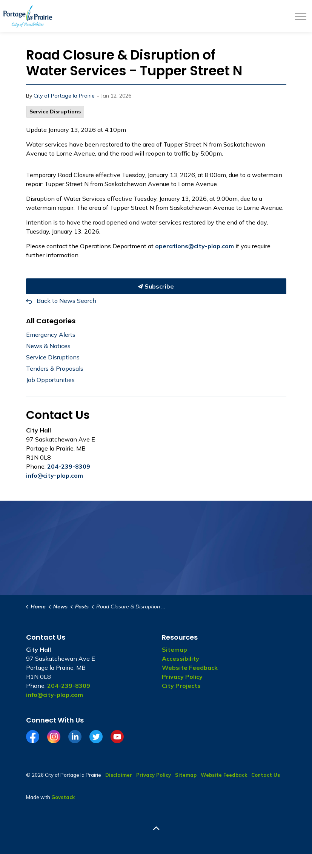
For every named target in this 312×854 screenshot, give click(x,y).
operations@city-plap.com (194, 246)
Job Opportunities (50, 379)
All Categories (50, 320)
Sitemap (174, 649)
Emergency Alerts (50, 334)
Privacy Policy (182, 676)
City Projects (181, 685)
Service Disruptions (55, 111)
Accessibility (180, 658)
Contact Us (265, 775)
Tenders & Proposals (54, 368)
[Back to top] (156, 828)
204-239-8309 (68, 466)
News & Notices (48, 346)
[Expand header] (300, 16)
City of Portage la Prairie (64, 95)
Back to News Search (66, 300)
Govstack (63, 797)
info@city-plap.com (54, 475)
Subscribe (156, 286)
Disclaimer (118, 775)
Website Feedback (190, 667)
